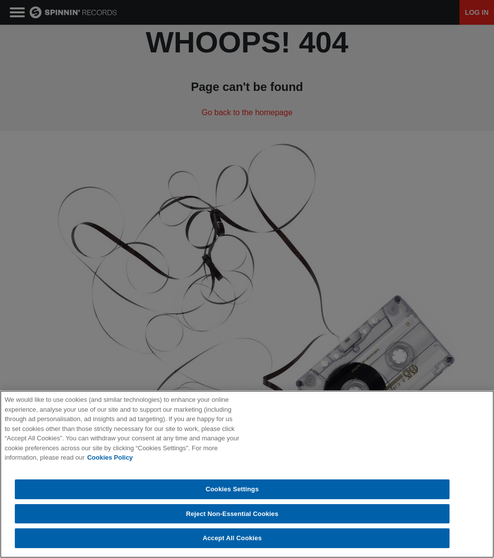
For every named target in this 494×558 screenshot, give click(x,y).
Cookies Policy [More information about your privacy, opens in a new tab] (109, 457)
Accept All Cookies (232, 538)
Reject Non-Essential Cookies (232, 513)
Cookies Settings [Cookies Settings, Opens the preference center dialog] (232, 489)
